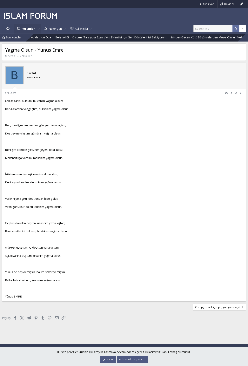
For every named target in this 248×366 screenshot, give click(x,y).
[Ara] (212, 28)
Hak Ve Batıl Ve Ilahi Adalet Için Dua (34, 37)
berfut (11, 56)
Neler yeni (55, 28)
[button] (39, 29)
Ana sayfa (8, 29)
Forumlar (28, 28)
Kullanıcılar (81, 28)
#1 (241, 93)
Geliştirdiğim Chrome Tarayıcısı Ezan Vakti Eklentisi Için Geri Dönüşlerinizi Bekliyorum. (118, 37)
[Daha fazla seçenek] (235, 28)
